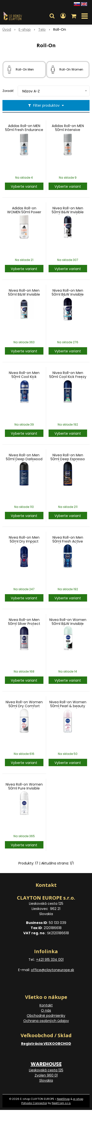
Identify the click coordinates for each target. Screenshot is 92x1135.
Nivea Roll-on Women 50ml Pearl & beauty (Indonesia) (67, 706)
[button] (52, 16)
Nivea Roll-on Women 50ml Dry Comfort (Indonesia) (24, 706)
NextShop (63, 1099)
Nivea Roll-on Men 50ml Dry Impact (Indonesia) (24, 541)
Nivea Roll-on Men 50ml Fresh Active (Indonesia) (68, 541)
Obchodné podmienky (46, 1015)
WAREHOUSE (46, 1064)
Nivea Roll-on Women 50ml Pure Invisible (24, 786)
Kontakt (46, 1005)
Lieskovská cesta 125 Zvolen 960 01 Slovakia (46, 1075)
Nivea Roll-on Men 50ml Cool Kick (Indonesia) (24, 377)
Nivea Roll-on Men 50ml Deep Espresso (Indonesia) (68, 459)
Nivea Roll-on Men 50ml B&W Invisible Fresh (24, 294)
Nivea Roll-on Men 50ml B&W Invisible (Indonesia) (68, 212)
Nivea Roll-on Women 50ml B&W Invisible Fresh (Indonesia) (67, 624)
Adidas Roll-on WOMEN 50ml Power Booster (24, 212)
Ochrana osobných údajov (46, 1020)
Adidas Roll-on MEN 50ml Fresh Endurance (24, 128)
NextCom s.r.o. (61, 1103)
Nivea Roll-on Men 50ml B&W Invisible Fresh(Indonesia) (68, 294)
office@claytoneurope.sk (52, 969)
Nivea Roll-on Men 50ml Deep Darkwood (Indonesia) (24, 459)
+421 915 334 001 (50, 959)
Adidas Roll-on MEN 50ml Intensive (68, 128)
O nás (46, 1010)
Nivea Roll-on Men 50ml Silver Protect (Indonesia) (24, 624)
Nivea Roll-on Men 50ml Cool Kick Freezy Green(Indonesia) (67, 377)
